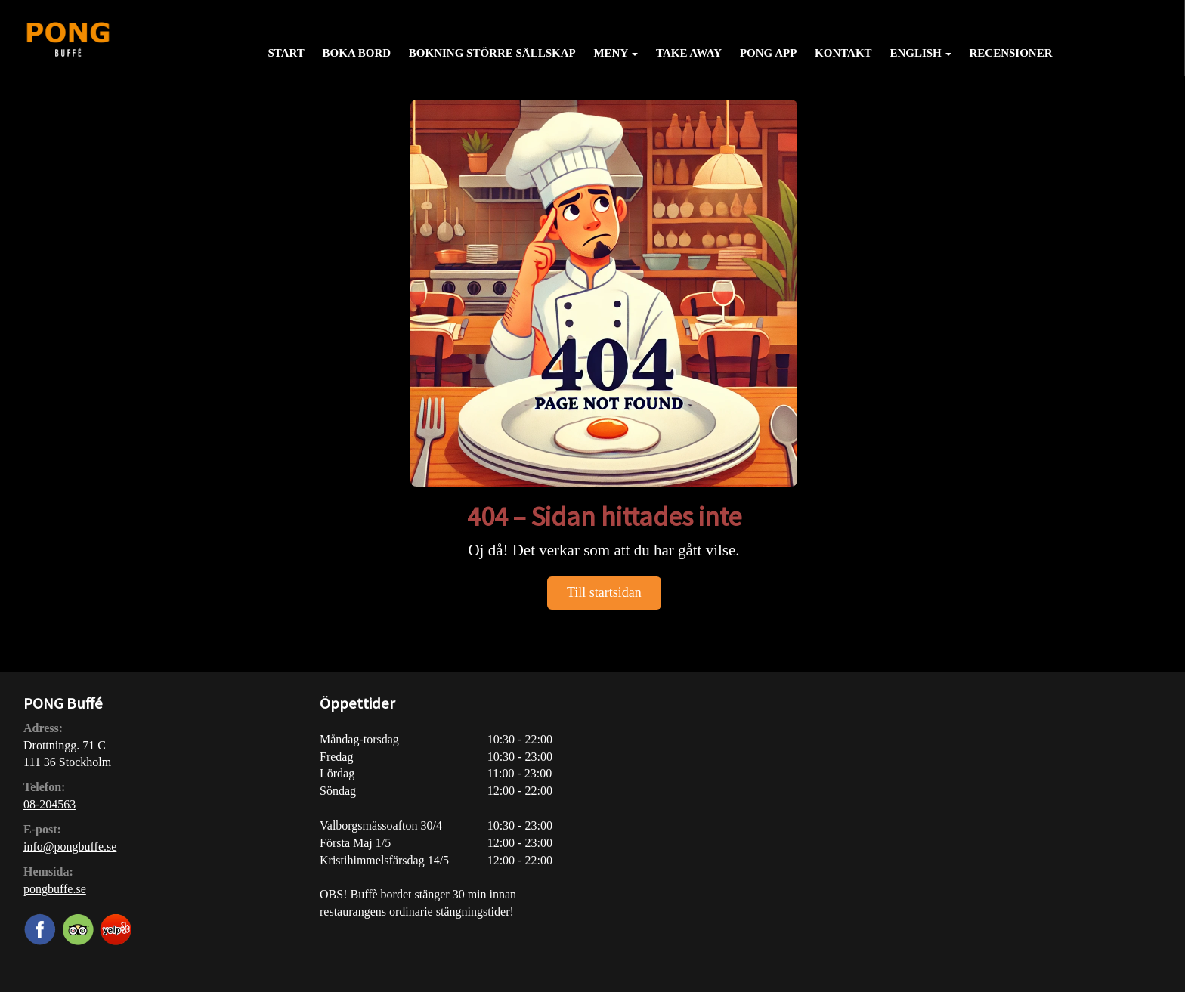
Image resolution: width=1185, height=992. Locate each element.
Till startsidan (604, 592)
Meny (615, 53)
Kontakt (843, 53)
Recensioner (1011, 53)
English (920, 53)
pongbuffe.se (54, 888)
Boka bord (357, 53)
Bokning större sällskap (492, 53)
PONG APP (768, 53)
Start (286, 53)
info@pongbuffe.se (69, 846)
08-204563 (49, 804)
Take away (689, 53)
